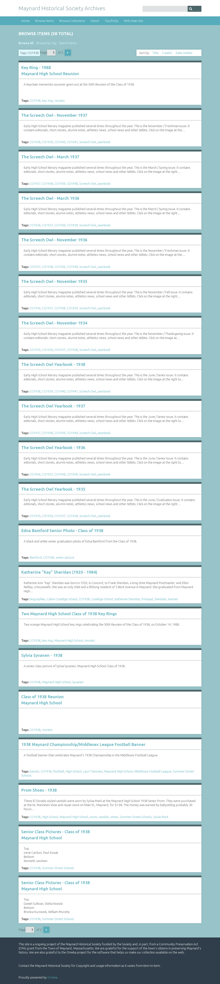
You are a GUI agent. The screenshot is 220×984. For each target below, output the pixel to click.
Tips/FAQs (111, 20)
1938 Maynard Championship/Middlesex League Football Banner (83, 744)
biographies (37, 599)
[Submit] (191, 9)
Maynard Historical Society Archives (62, 8)
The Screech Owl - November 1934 (54, 323)
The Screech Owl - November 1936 (54, 240)
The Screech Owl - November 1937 (54, 115)
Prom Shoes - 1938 (39, 790)
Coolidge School (102, 599)
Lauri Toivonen (93, 771)
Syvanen (78, 682)
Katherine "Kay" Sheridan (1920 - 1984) (59, 572)
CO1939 (47, 142)
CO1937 (35, 183)
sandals (104, 817)
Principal (147, 599)
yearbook (104, 142)
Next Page (68, 53)
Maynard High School (68, 640)
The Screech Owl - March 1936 (50, 198)
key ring (47, 100)
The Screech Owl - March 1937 (50, 157)
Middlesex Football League (152, 771)
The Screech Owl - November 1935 (54, 281)
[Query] (171, 9)
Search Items (68, 43)
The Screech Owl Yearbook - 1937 (53, 406)
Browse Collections (72, 20)
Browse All (26, 43)
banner (34, 771)
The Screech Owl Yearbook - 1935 (53, 489)
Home (25, 20)
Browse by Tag (46, 43)
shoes (114, 817)
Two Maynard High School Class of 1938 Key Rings (69, 613)
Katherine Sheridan (127, 599)
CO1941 (72, 142)
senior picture (65, 557)
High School (73, 771)
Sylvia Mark (160, 817)
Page (48, 53)
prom (93, 817)
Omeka (52, 977)
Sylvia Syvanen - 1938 (42, 655)
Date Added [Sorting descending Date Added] (184, 53)
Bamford (36, 557)
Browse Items (44, 20)
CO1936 (35, 225)
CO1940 (60, 142)
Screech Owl (87, 142)
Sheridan (160, 599)
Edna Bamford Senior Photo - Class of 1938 (62, 530)
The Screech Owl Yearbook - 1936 (53, 447)
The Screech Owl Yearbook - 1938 (53, 364)
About (94, 20)
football (58, 771)
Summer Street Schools (136, 817)
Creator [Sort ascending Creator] (167, 53)
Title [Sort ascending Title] (155, 53)
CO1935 (35, 349)
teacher (173, 599)
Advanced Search (197, 9)
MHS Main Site (133, 20)
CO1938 (35, 100)
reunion (59, 100)
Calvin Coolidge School (62, 599)
